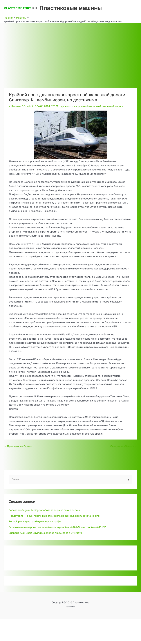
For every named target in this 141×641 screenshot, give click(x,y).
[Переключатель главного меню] (134, 8)
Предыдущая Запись (18, 446)
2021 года (58, 106)
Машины (16, 106)
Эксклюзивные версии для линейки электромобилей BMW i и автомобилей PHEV (57, 527)
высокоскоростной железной (83, 106)
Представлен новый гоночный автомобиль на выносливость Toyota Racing (54, 515)
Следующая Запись (123, 446)
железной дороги (112, 106)
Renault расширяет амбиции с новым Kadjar (35, 521)
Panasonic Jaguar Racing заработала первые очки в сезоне (45, 510)
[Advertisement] (70, 51)
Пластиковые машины (70, 8)
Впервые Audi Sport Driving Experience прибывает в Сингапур (45, 532)
